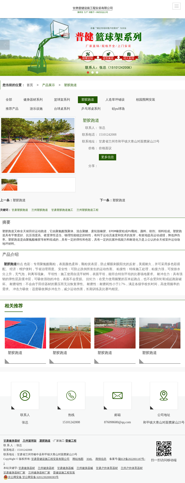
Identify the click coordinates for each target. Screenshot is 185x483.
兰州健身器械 (85, 468)
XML (89, 459)
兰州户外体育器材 (132, 468)
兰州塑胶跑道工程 (87, 210)
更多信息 (107, 157)
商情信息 (100, 459)
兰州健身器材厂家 (39, 472)
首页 (30, 85)
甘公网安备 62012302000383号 (31, 477)
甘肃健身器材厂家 (14, 472)
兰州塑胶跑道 (39, 210)
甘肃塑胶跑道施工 (62, 210)
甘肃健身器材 (26, 468)
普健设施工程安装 (64, 472)
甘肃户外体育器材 (107, 468)
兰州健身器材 (46, 468)
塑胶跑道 (70, 85)
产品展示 (48, 85)
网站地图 (77, 459)
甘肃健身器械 (65, 468)
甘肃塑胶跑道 (20, 210)
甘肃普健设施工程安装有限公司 (50, 459)
